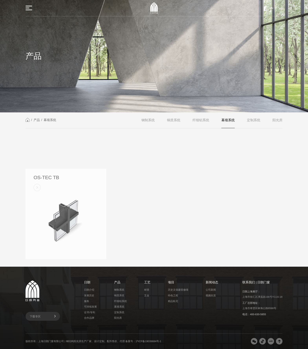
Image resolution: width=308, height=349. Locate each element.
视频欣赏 (211, 295)
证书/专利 (89, 312)
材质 (146, 289)
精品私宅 (173, 301)
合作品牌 (89, 317)
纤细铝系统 (200, 120)
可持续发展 (90, 306)
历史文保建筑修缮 (178, 289)
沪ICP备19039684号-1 (148, 341)
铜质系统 (173, 120)
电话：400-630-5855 (254, 314)
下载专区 (43, 316)
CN (271, 8)
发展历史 (89, 295)
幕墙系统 (50, 120)
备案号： (130, 341)
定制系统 (253, 120)
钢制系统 (148, 120)
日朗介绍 (89, 289)
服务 (86, 301)
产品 (37, 120)
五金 (146, 295)
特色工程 (173, 295)
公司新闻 (211, 289)
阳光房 (277, 120)
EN (280, 8)
